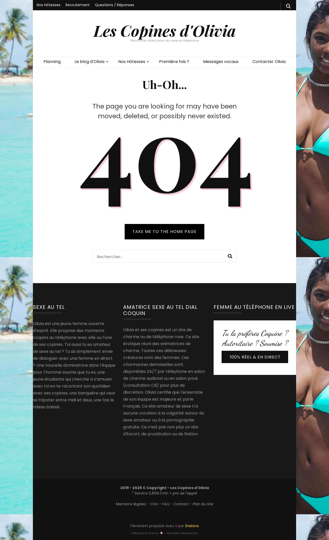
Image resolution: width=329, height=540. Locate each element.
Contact (181, 504)
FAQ (165, 504)
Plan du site (203, 504)
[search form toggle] (288, 6)
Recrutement (78, 4)
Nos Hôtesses (48, 4)
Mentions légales (131, 504)
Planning (52, 62)
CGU (154, 504)
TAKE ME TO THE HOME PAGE (164, 232)
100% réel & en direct (255, 357)
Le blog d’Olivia (89, 62)
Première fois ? (174, 62)
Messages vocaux (221, 62)
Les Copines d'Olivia (165, 30)
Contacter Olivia (269, 62)
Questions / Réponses (114, 4)
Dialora (192, 526)
